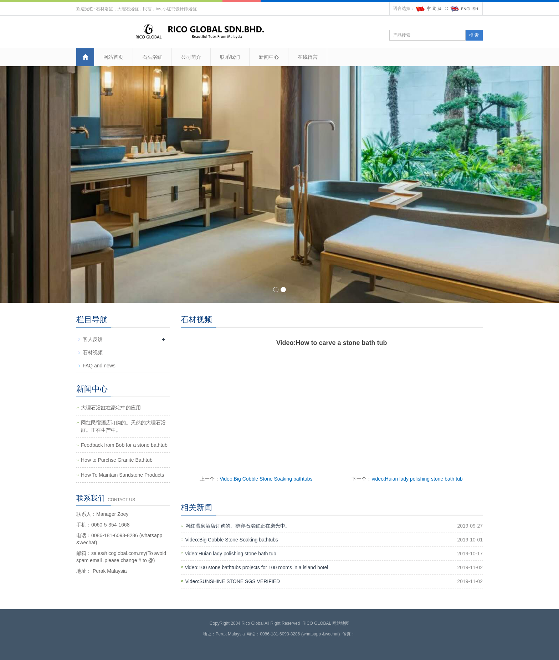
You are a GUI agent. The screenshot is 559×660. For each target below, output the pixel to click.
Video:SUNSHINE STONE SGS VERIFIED (232, 581)
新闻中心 (269, 57)
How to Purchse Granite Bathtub (117, 460)
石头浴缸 (152, 57)
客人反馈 (93, 339)
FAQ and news (99, 365)
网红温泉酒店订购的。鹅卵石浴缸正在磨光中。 (237, 526)
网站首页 (113, 57)
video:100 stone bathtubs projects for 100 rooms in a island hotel (256, 567)
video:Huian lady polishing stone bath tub (416, 479)
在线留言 (308, 57)
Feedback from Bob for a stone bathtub (124, 445)
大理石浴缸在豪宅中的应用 (111, 407)
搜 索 (474, 35)
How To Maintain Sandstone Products (122, 475)
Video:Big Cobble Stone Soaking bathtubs (266, 479)
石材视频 (93, 352)
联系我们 (230, 57)
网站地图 (340, 623)
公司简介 (191, 57)
